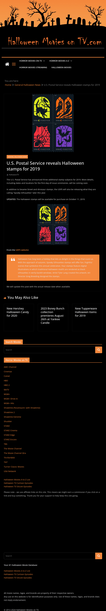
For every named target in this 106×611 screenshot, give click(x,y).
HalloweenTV (14, 174)
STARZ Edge (9, 435)
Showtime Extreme (12, 417)
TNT (6, 462)
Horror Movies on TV (30, 60)
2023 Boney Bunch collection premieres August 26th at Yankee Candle (52, 316)
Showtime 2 (9, 412)
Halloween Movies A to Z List (17, 479)
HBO (6, 380)
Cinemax (8, 371)
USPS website (22, 250)
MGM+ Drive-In (11, 398)
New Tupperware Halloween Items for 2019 (86, 312)
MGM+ (7, 394)
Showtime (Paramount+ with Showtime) (22, 407)
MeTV (6, 389)
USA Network (10, 471)
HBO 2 (7, 385)
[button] (43, 61)
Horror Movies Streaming (33, 67)
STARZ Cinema (10, 430)
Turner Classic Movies (14, 466)
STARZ (7, 426)
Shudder (8, 421)
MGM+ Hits (9, 403)
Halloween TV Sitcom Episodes (18, 486)
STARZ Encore (10, 439)
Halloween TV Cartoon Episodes (18, 483)
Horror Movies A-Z (59, 60)
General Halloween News (17, 157)
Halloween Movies (61, 67)
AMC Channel (10, 367)
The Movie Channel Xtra (15, 453)
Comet (7, 376)
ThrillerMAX (9, 457)
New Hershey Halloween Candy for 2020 (18, 312)
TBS (5, 444)
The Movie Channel (13, 448)
